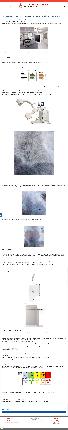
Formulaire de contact (61, 6)
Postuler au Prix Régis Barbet (57, 3)
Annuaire (53, 6)
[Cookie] (2, 427)
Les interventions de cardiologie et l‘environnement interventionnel (22, 11)
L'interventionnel (38, 11)
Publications (11, 6)
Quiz (65, 3)
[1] (27, 392)
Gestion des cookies (26, 428)
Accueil (3, 11)
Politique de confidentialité (47, 428)
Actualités (14, 3)
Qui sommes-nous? (7, 3)
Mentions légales (19, 428)
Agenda (6, 6)
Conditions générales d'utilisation (36, 428)
